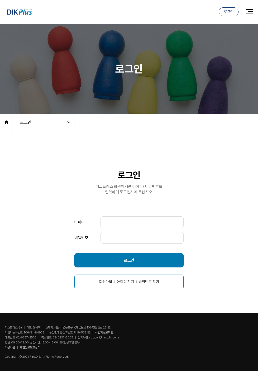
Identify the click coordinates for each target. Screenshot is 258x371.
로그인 (229, 12)
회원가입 (105, 282)
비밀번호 (81, 237)
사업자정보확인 (104, 332)
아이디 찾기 (125, 282)
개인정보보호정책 (30, 347)
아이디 (79, 222)
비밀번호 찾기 (149, 282)
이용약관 (10, 347)
